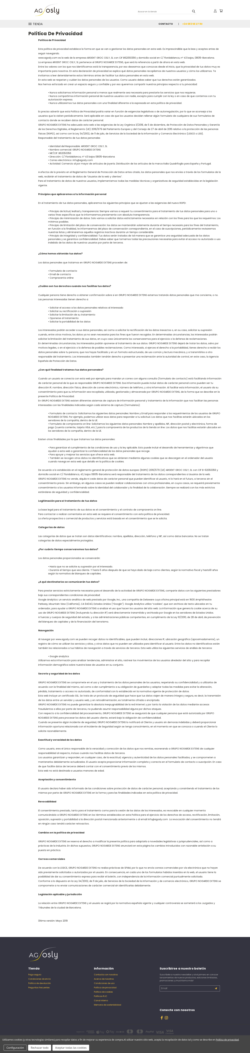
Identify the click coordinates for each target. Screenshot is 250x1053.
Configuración (15, 1048)
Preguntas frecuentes (39, 987)
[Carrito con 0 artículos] (221, 10)
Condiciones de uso (104, 983)
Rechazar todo (40, 1048)
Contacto (166, 24)
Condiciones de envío (39, 978)
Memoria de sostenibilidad (107, 1004)
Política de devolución (39, 983)
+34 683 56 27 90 (192, 24)
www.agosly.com (48, 57)
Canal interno (101, 1000)
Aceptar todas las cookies (71, 1048)
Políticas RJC (100, 996)
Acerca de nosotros (104, 978)
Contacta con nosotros (106, 974)
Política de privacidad (105, 987)
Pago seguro (34, 974)
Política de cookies (103, 991)
